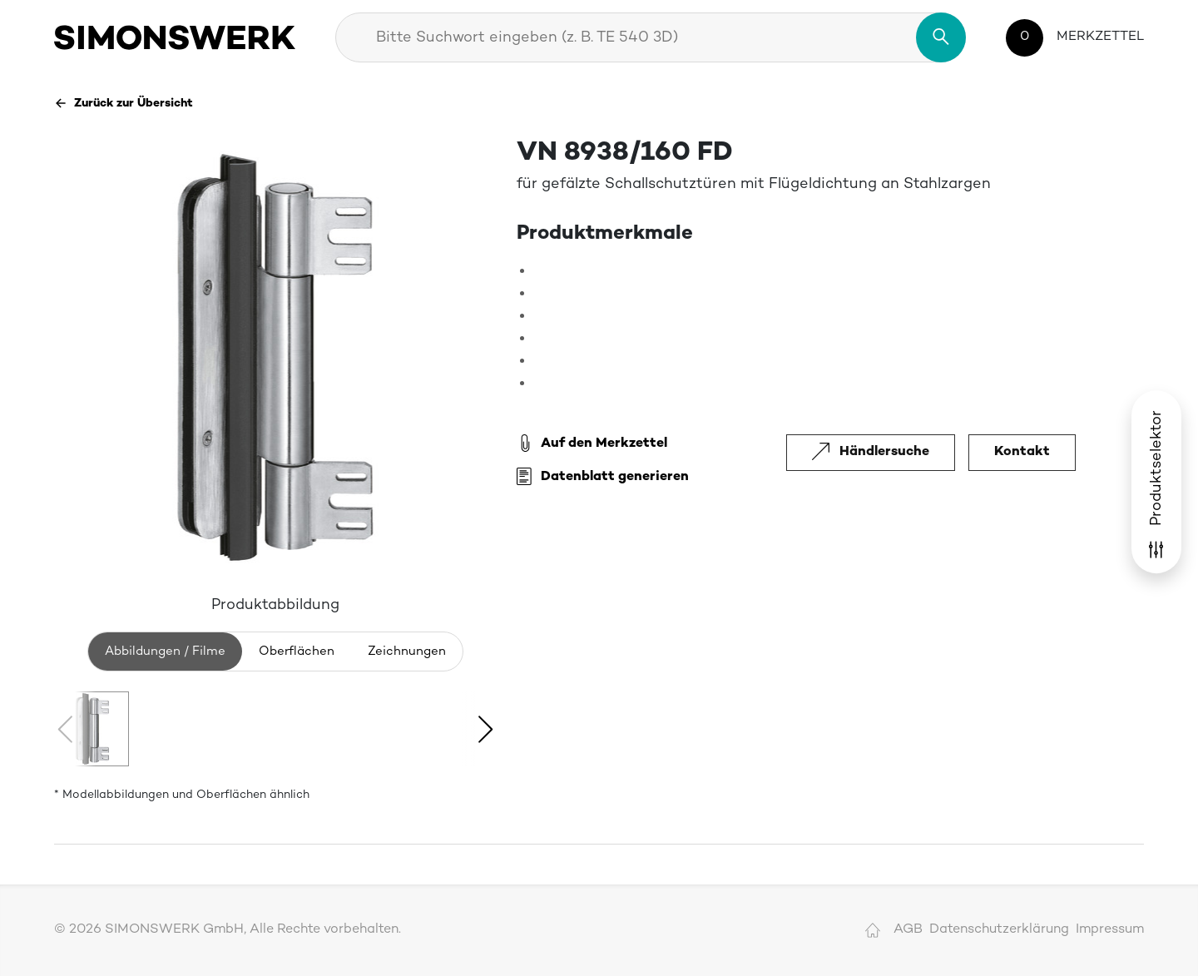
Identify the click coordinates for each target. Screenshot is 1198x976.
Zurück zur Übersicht (123, 103)
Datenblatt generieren (603, 478)
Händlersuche (870, 452)
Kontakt (1022, 452)
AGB (908, 930)
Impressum (1110, 930)
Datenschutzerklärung (999, 930)
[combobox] (650, 37)
